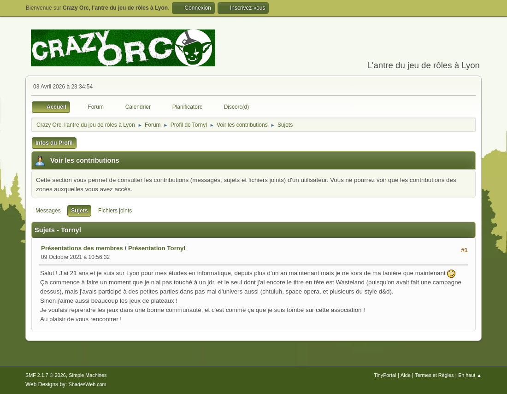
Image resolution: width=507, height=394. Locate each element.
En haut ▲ (470, 375)
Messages (48, 210)
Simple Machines (87, 375)
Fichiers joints (115, 210)
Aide (406, 375)
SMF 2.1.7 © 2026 (45, 375)
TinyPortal (385, 375)
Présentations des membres (82, 248)
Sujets (79, 210)
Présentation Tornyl (156, 248)
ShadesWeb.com (87, 384)
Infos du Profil (54, 143)
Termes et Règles (434, 375)
